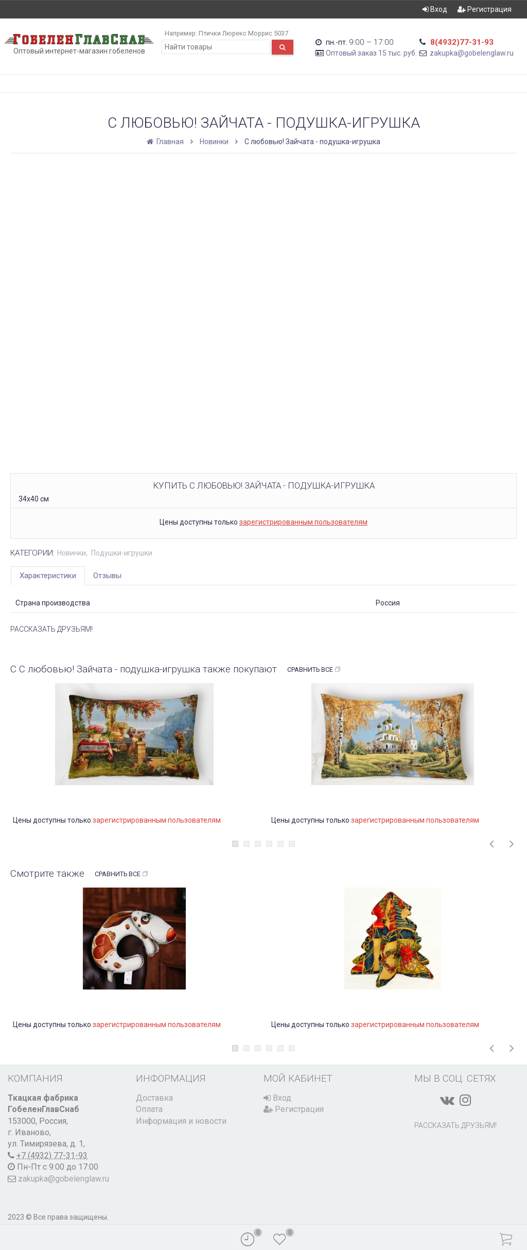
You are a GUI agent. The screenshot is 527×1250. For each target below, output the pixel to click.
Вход (435, 9)
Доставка (154, 1098)
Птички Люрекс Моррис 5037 (243, 33)
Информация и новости (181, 1121)
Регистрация (485, 9)
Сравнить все (314, 670)
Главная (166, 141)
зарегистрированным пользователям (303, 522)
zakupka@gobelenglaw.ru (472, 53)
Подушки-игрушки (121, 553)
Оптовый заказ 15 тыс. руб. (371, 53)
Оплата (149, 1109)
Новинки (214, 141)
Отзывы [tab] (107, 575)
